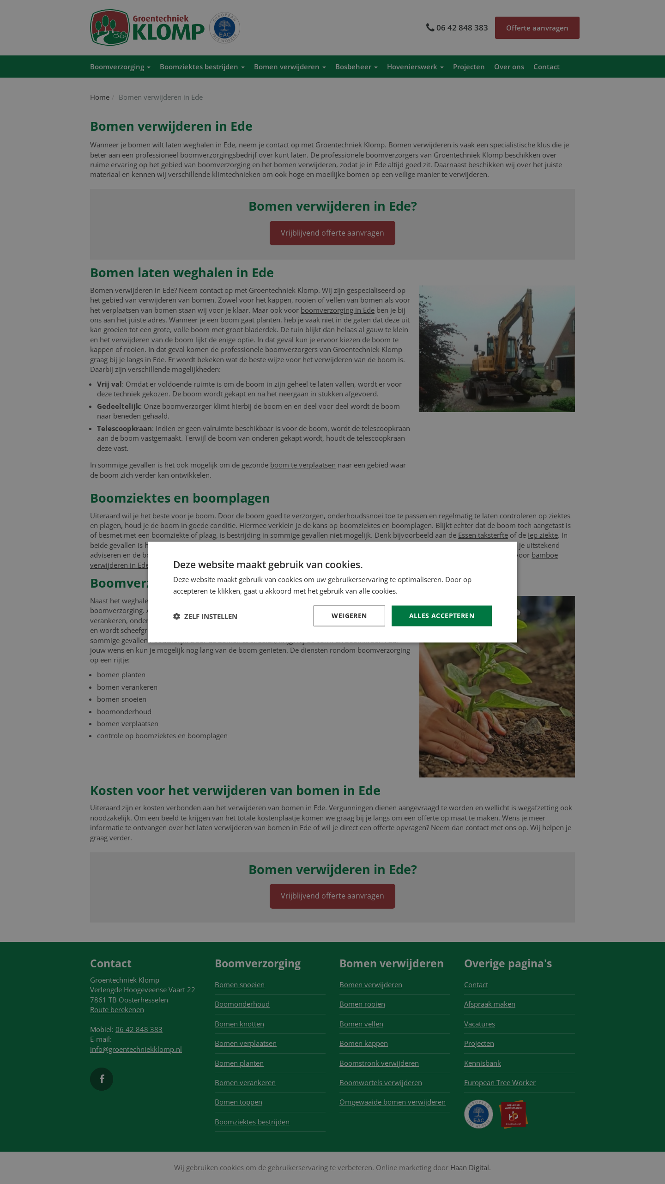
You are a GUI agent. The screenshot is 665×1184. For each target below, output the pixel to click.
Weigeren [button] (349, 615)
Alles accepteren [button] (441, 615)
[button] (205, 616)
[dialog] (332, 592)
